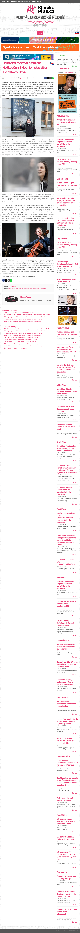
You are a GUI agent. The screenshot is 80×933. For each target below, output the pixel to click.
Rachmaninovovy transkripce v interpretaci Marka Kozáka (66, 703)
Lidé (29, 1)
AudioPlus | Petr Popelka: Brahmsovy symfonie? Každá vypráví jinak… (66, 448)
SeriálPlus (61, 509)
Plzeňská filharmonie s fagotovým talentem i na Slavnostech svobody (23, 346)
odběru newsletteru (70, 72)
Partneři (34, 1)
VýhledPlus (22, 78)
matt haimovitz (15, 290)
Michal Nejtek (43, 288)
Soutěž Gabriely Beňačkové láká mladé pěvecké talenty (65, 623)
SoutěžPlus (62, 815)
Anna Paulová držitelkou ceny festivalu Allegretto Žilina (19, 312)
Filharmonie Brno (19, 288)
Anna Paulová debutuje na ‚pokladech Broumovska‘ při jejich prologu (22, 321)
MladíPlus (61, 577)
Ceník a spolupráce (15, 1)
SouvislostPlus (63, 756)
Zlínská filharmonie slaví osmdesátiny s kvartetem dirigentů (20, 341)
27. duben (64, 55)
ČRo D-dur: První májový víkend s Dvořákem (16, 348)
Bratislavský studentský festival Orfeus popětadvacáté (66, 603)
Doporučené (62, 179)
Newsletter (24, 1)
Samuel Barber (11, 288)
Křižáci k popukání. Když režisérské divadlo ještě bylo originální (66, 646)
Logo (7, 1)
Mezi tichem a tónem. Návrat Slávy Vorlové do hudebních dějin (66, 741)
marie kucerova (36, 288)
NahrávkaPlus (63, 640)
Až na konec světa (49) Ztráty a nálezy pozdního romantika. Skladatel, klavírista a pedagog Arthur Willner (67, 540)
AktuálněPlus (63, 116)
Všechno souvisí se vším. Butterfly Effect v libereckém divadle (21, 337)
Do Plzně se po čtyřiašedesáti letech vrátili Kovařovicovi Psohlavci (67, 264)
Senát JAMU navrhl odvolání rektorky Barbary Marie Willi (67, 161)
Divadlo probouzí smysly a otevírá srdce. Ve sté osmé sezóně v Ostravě (23, 319)
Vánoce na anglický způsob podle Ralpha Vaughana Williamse (65, 682)
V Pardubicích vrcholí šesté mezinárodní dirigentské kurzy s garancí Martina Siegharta (27, 314)
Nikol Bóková (21, 290)
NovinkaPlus (62, 697)
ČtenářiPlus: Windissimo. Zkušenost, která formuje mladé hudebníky (66, 894)
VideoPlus (61, 385)
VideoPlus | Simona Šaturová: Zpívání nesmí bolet (66, 426)
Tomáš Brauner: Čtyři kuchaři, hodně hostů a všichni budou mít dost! (66, 349)
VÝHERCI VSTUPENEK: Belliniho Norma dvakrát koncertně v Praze (66, 821)
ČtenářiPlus (62, 872)
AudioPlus (61, 442)
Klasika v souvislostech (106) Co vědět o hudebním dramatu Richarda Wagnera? (66, 518)
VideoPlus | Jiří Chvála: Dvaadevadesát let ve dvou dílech (65, 409)
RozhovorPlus (63, 328)
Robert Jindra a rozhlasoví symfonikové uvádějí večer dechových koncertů (24, 344)
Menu (40, 33)
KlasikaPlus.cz (33, 78)
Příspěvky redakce (9, 310)
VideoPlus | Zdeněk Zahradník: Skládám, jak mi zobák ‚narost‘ (67, 391)
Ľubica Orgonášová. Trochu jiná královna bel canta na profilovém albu (67, 664)
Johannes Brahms (28, 288)
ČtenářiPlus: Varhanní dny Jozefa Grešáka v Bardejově (67, 911)
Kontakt (39, 1)
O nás (3, 1)
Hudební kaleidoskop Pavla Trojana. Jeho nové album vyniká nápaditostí (67, 721)
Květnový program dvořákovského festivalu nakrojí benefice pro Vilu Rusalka (25, 317)
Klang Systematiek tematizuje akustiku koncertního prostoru (20, 339)
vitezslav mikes (7, 290)
